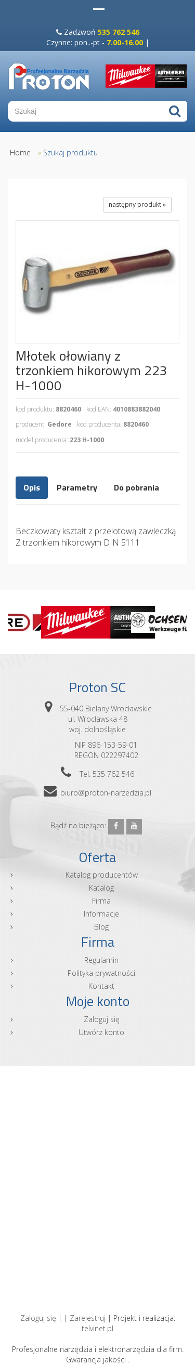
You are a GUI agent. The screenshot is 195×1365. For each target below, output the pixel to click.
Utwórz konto (101, 1032)
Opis (31, 487)
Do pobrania (136, 487)
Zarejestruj (88, 1318)
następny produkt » (137, 204)
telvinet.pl (97, 1328)
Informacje (101, 914)
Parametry (77, 487)
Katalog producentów (102, 875)
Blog (101, 927)
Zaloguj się (102, 1019)
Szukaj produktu (70, 152)
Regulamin (101, 960)
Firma (101, 901)
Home (20, 152)
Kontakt (101, 986)
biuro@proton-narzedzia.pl (105, 793)
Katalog (101, 888)
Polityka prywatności (101, 973)
